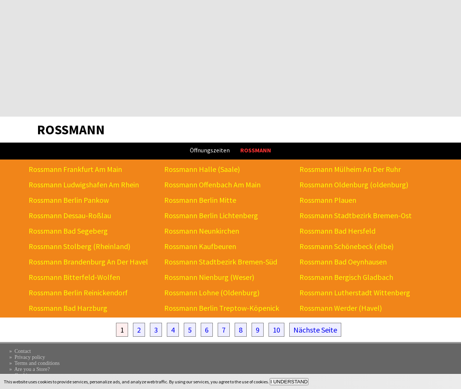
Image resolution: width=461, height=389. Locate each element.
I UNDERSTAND (289, 381)
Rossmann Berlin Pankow (69, 200)
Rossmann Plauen (327, 200)
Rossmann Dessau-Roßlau (70, 215)
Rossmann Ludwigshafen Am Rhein (84, 184)
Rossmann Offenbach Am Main (212, 184)
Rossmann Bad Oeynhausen (343, 261)
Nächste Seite (315, 329)
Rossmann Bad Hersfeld (337, 231)
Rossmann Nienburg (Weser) (209, 277)
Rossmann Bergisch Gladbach (346, 277)
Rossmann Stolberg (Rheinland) (79, 246)
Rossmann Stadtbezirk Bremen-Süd (220, 261)
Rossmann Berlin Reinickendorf (78, 292)
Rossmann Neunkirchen (201, 231)
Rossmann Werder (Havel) (340, 308)
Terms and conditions (37, 363)
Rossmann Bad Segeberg (68, 231)
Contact (22, 351)
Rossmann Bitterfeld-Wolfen (74, 277)
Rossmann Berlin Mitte (200, 200)
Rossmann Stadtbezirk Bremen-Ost (355, 215)
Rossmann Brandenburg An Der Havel (88, 261)
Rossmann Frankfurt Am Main (75, 169)
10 (276, 329)
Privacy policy (29, 357)
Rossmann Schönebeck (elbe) (346, 246)
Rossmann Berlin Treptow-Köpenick (221, 308)
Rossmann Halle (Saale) (202, 169)
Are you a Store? (32, 369)
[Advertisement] (230, 58)
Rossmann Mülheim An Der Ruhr (350, 169)
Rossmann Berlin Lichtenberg (211, 215)
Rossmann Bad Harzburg (68, 308)
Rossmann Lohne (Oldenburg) (212, 292)
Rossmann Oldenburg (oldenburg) (353, 184)
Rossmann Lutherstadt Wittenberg (354, 292)
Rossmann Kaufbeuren (200, 246)
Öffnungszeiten (210, 150)
